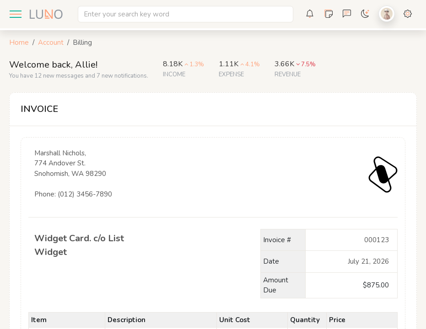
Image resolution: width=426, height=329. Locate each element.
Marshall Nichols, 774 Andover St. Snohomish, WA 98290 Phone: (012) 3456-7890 (85, 179)
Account (51, 42)
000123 (351, 240)
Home (19, 42)
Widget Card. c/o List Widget (85, 245)
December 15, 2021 (351, 261)
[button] (310, 14)
